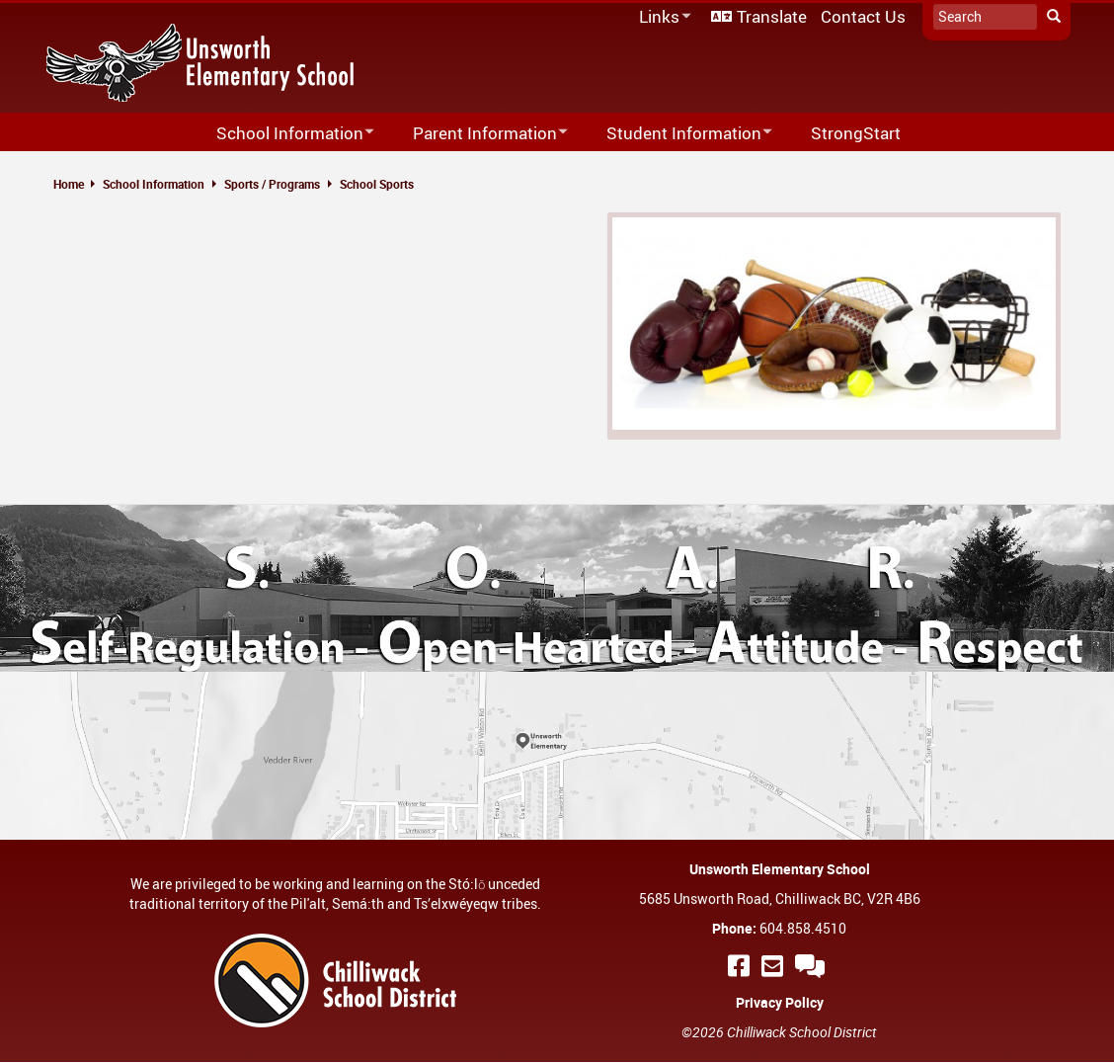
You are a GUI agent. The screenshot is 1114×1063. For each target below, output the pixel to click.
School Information (153, 184)
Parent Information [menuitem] (477, 134)
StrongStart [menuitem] (856, 133)
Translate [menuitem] (772, 16)
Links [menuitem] (661, 17)
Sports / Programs (272, 184)
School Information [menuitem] (282, 134)
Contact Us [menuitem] (863, 16)
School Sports (377, 184)
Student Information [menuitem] (676, 134)
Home (68, 184)
